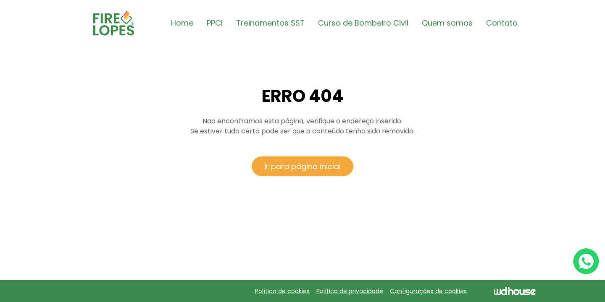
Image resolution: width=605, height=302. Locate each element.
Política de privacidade (349, 291)
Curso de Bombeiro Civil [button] (363, 23)
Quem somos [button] (447, 23)
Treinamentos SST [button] (270, 23)
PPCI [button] (215, 23)
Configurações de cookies (428, 291)
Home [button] (182, 23)
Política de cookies (282, 291)
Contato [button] (502, 23)
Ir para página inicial (302, 166)
